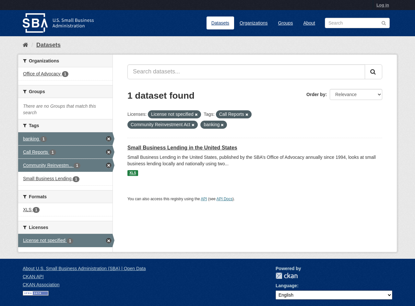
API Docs (225, 199)
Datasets (220, 23)
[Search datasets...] (246, 71)
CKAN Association (41, 284)
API (204, 199)
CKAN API (33, 276)
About (309, 23)
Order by (315, 94)
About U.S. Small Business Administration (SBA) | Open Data (84, 268)
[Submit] (373, 71)
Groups (285, 23)
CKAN (287, 275)
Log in (382, 5)
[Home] (25, 45)
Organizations (253, 23)
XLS (132, 173)
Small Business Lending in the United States (182, 147)
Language (286, 285)
